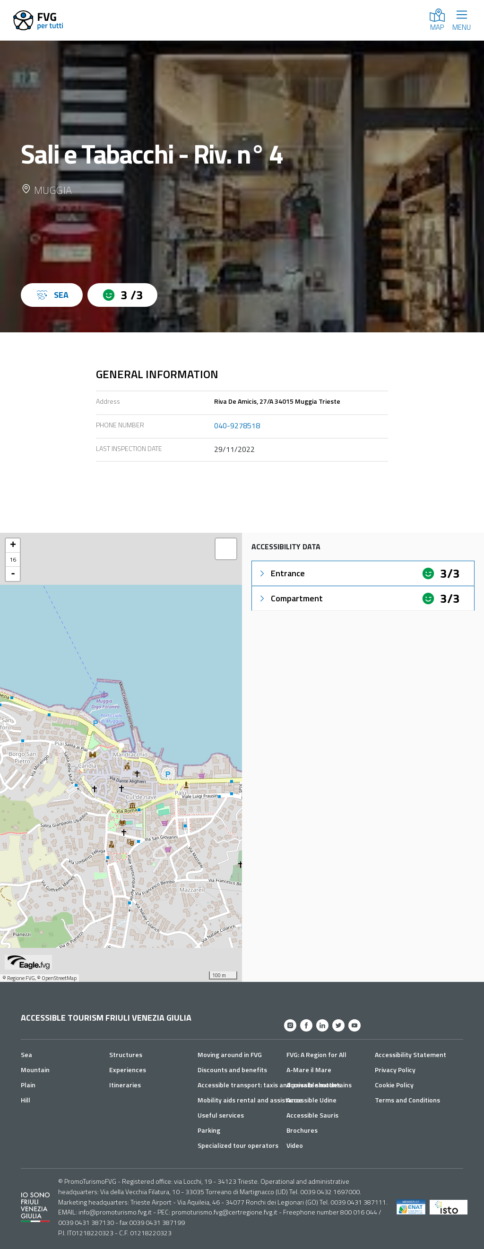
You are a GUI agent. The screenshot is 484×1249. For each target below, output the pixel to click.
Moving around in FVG (230, 1054)
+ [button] (13, 545)
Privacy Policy (395, 1070)
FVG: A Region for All (316, 1054)
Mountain (35, 1070)
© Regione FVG (18, 978)
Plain (28, 1085)
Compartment (290, 598)
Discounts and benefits (232, 1070)
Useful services (221, 1115)
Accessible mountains (319, 1085)
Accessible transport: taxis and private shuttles (269, 1085)
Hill (25, 1100)
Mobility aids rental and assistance (250, 1100)
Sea (26, 1054)
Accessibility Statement (410, 1054)
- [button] (13, 574)
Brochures (302, 1130)
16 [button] (12, 559)
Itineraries (125, 1085)
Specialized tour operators (238, 1145)
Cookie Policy (394, 1085)
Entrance (281, 573)
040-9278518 (237, 425)
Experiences (127, 1070)
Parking (209, 1130)
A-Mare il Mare (308, 1070)
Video (294, 1145)
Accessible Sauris (312, 1115)
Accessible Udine (311, 1100)
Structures (125, 1054)
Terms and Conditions (407, 1100)
